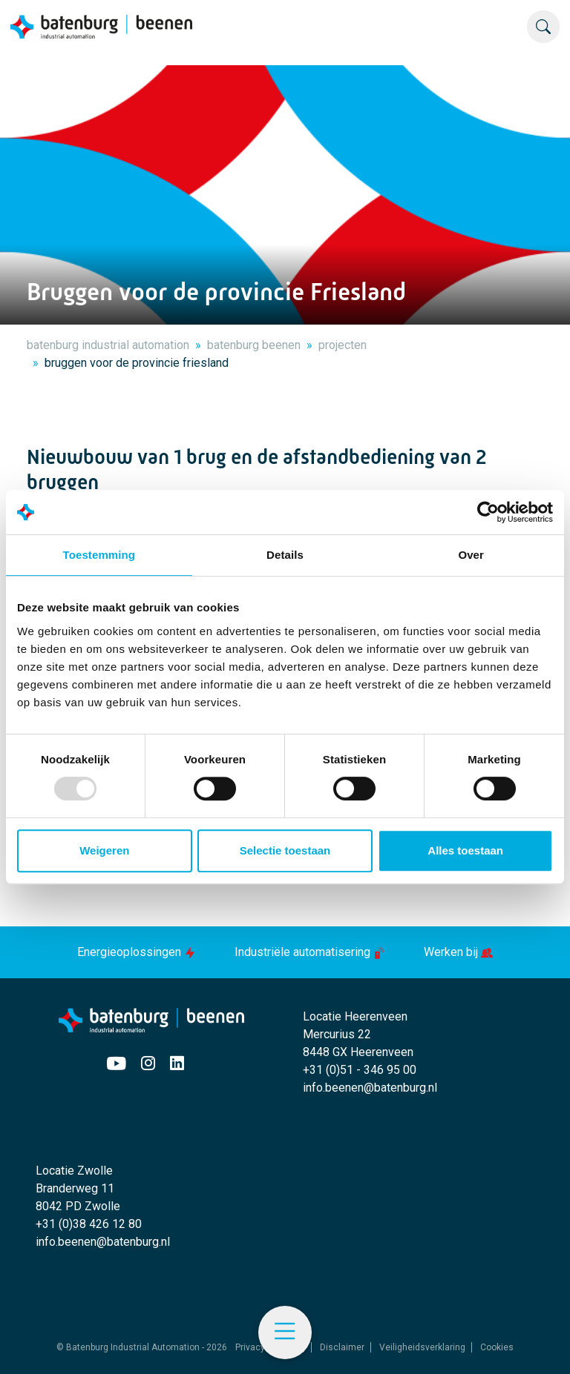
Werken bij (458, 952)
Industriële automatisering (311, 952)
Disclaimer (342, 1347)
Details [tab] (285, 554)
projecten (342, 345)
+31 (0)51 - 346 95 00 (359, 1070)
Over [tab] (471, 554)
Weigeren (104, 850)
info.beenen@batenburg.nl (370, 1088)
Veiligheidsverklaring (422, 1347)
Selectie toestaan (285, 850)
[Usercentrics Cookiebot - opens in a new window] (488, 512)
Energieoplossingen (138, 952)
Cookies (497, 1347)
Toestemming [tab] (99, 554)
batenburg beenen (254, 345)
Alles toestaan (465, 850)
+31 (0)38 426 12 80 (89, 1224)
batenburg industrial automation (108, 345)
